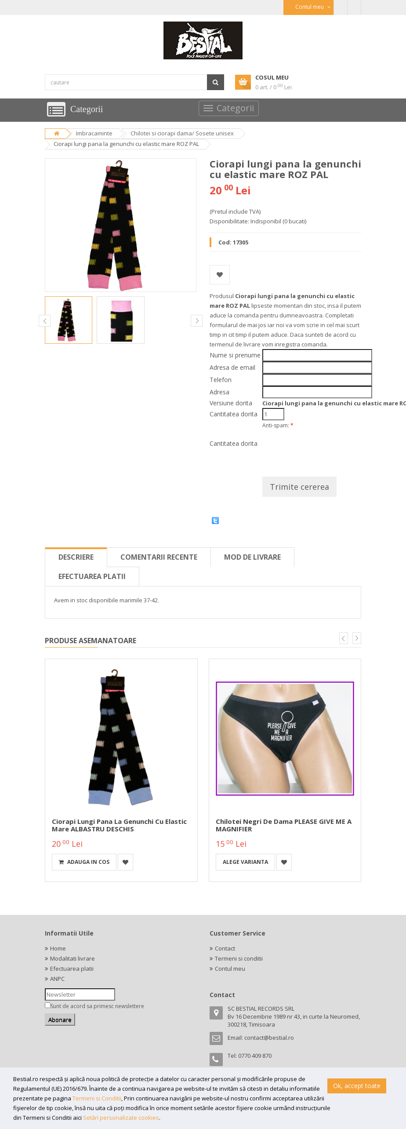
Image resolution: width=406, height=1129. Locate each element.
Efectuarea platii (92, 576)
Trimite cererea (299, 486)
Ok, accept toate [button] (357, 1086)
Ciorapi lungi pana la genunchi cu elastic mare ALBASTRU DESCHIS (119, 825)
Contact (225, 948)
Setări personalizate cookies (121, 1118)
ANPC (57, 979)
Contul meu (230, 968)
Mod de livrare (252, 557)
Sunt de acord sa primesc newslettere (97, 1006)
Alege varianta (245, 862)
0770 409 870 (255, 1056)
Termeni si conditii (239, 958)
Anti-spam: (278, 425)
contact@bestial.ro (269, 1038)
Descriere (76, 557)
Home (58, 948)
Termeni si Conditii (96, 1098)
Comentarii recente (158, 557)
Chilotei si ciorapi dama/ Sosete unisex (182, 133)
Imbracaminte (94, 133)
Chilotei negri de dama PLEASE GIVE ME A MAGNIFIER (284, 825)
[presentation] (329, 450)
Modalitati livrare (72, 958)
